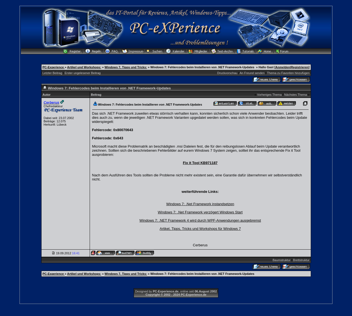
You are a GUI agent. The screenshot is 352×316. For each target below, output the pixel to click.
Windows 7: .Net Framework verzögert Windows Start (200, 212)
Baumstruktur (281, 260)
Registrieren (300, 67)
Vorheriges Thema (269, 94)
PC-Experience (54, 67)
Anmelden (282, 67)
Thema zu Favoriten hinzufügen (288, 73)
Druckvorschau (227, 73)
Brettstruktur (301, 260)
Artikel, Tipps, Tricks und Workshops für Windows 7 (200, 229)
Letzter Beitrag (52, 73)
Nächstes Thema (295, 94)
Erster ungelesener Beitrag (83, 73)
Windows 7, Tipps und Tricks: (126, 67)
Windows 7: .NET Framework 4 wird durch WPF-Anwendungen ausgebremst (200, 220)
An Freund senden (252, 73)
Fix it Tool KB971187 (200, 163)
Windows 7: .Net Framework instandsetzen (200, 204)
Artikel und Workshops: (84, 67)
